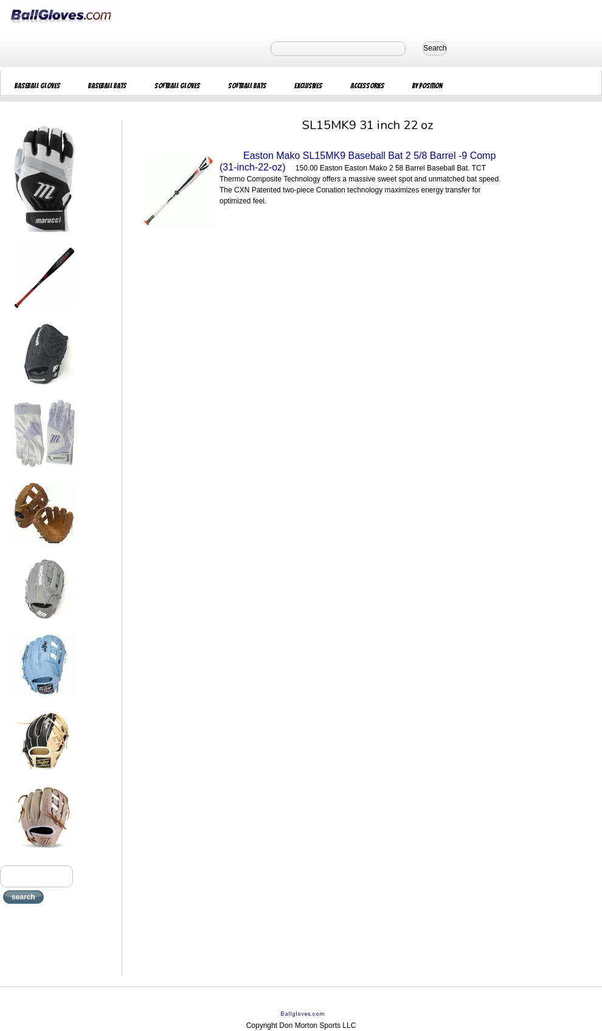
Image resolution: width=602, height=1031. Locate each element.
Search (434, 48)
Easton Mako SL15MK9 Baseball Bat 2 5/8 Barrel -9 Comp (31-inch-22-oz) (358, 161)
